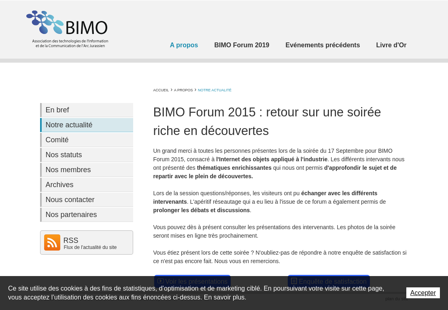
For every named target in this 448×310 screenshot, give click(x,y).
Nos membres (68, 170)
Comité (57, 140)
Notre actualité (214, 90)
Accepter (423, 292)
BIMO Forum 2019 (241, 45)
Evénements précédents (322, 45)
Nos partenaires (71, 215)
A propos (184, 45)
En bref (57, 110)
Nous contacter (70, 200)
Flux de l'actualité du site (90, 247)
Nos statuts (64, 155)
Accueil (161, 90)
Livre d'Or (391, 45)
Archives (60, 185)
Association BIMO (66, 29)
